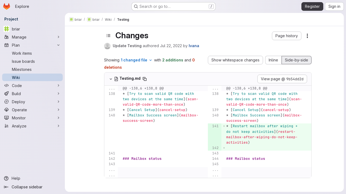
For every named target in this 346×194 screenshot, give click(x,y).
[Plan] (32, 45)
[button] (286, 36)
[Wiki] (32, 77)
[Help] (32, 178)
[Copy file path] (144, 79)
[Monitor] (32, 118)
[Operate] (32, 109)
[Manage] (32, 37)
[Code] (32, 85)
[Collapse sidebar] (32, 187)
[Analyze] (32, 126)
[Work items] (32, 53)
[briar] (32, 29)
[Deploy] (32, 101)
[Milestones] (32, 69)
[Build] (32, 93)
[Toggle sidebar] (108, 35)
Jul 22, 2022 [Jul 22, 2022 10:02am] (171, 45)
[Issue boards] (32, 61)
